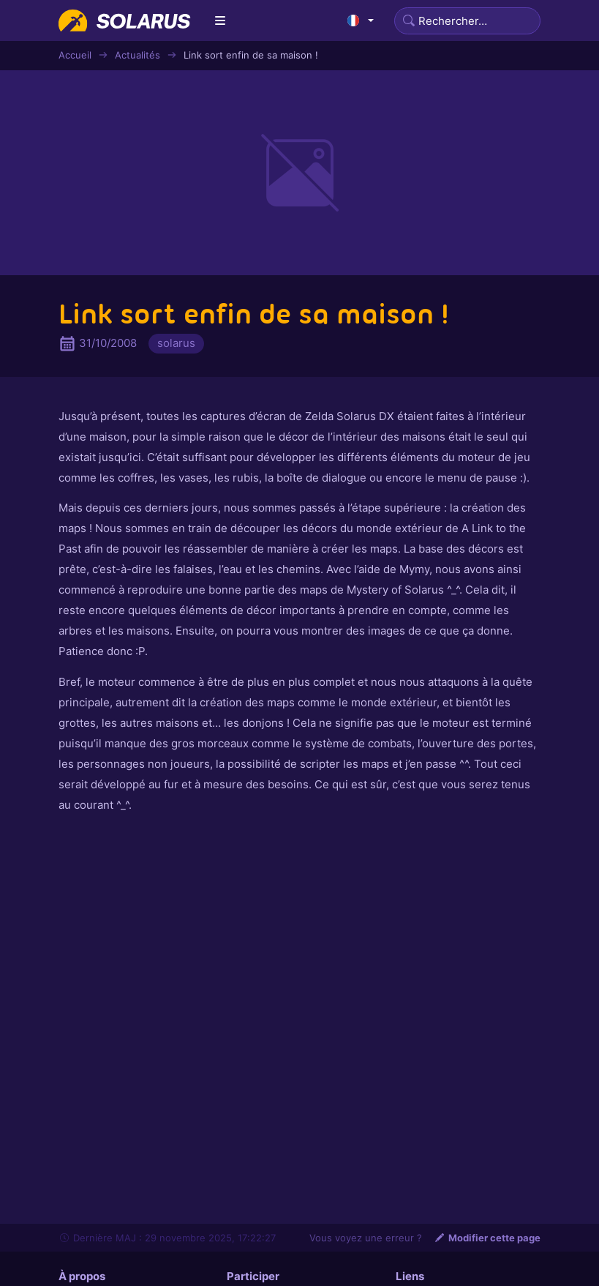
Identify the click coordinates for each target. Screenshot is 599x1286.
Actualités (137, 55)
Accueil (75, 55)
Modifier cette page (487, 1238)
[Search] (467, 20)
